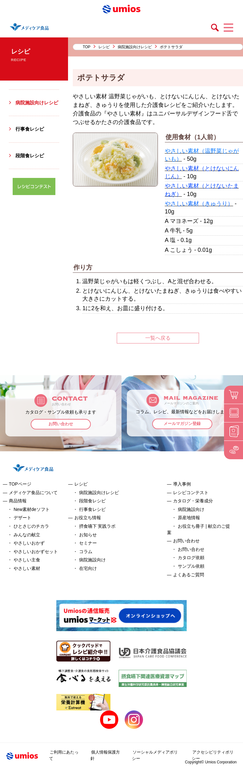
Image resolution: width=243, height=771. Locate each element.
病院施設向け (92, 559)
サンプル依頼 (191, 566)
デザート (22, 517)
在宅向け (88, 568)
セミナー (88, 543)
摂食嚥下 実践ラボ (97, 526)
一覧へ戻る (158, 338)
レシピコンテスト (191, 492)
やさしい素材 (27, 568)
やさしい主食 (27, 559)
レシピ (104, 47)
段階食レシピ (31, 162)
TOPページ (20, 484)
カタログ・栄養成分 (193, 500)
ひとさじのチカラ (31, 526)
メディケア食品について (33, 492)
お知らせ (88, 534)
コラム (85, 551)
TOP (86, 47)
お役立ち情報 (87, 517)
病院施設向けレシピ (135, 47)
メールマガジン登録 (182, 424)
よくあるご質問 (188, 574)
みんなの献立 (27, 534)
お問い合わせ (61, 425)
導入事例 (182, 484)
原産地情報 (189, 517)
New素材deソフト (32, 509)
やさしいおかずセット (36, 551)
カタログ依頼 (191, 557)
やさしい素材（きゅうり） (199, 203)
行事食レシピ (31, 136)
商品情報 (18, 500)
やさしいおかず (29, 543)
